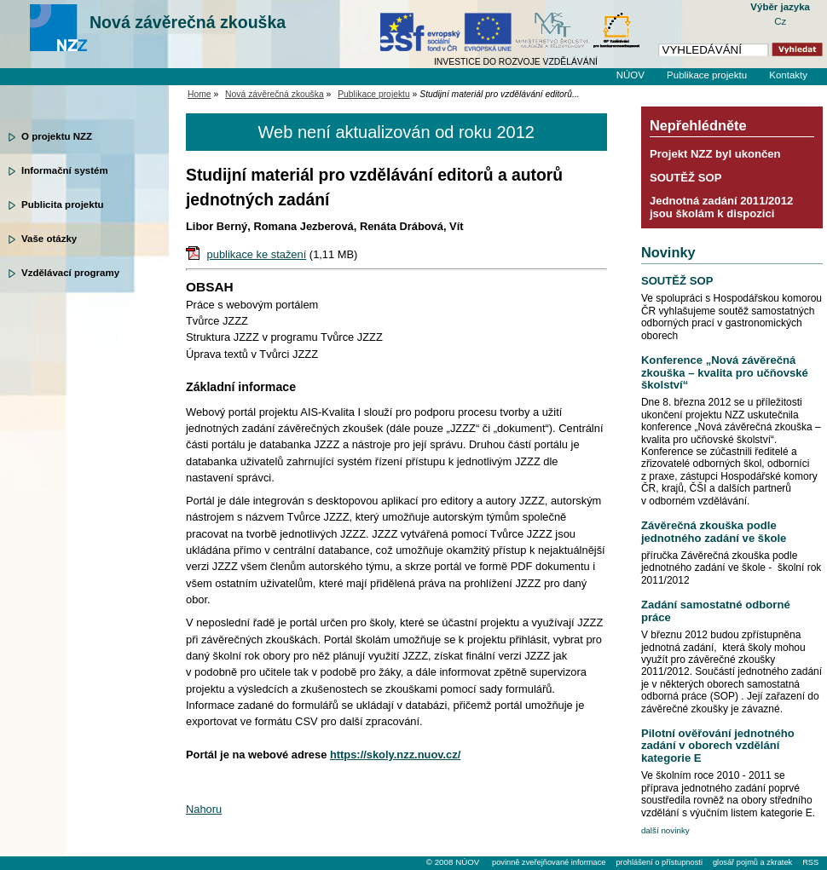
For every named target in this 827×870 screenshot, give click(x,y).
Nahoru (204, 809)
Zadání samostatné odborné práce (715, 610)
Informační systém (64, 170)
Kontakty (788, 75)
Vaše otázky (49, 238)
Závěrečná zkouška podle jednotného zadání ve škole (713, 531)
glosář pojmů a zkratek (752, 862)
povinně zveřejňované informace (548, 862)
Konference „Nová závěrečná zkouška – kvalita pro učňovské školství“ (724, 372)
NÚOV (630, 75)
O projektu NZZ (56, 136)
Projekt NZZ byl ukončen (715, 153)
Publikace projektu (707, 75)
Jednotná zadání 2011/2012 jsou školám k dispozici (721, 206)
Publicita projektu (62, 204)
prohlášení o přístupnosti (659, 862)
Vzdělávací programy (70, 273)
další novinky (665, 830)
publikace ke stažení (257, 254)
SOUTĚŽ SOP (686, 177)
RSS (810, 862)
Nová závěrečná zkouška (188, 22)
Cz (780, 21)
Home (199, 94)
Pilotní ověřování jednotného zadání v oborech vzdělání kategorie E (718, 745)
